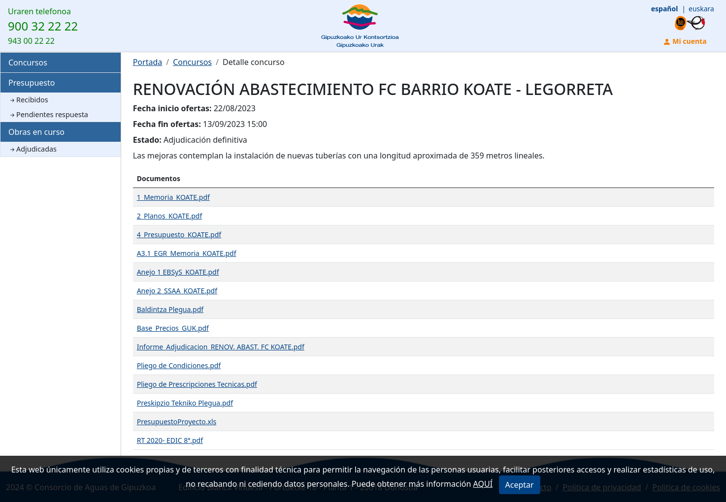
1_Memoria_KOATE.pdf (173, 197)
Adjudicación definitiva (205, 139)
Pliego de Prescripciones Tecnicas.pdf (197, 384)
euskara (701, 8)
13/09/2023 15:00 (235, 124)
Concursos (27, 62)
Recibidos (28, 99)
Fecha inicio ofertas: (172, 108)
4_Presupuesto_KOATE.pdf (179, 234)
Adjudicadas (32, 149)
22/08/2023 (235, 108)
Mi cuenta (685, 41)
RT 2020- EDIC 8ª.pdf (170, 440)
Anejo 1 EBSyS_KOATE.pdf (178, 272)
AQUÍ (483, 483)
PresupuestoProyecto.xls (177, 421)
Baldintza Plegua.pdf (170, 309)
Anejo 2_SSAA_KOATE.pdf (177, 290)
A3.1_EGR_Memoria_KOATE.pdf (186, 253)
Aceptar (519, 484)
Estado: (147, 139)
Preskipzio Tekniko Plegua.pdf (185, 403)
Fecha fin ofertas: (167, 124)
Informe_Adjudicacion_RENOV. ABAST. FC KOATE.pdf (220, 346)
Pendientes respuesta (48, 114)
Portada (148, 62)
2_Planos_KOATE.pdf (169, 215)
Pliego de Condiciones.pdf (179, 365)
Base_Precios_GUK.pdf (173, 328)
